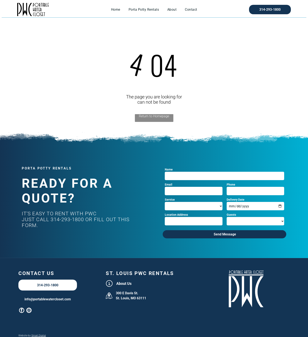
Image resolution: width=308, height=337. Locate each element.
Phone (231, 184)
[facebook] (21, 311)
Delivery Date (235, 199)
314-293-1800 (67, 219)
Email (168, 184)
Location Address (176, 214)
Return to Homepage (154, 116)
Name (169, 169)
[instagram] (29, 311)
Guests (231, 214)
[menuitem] (115, 9)
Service (170, 199)
